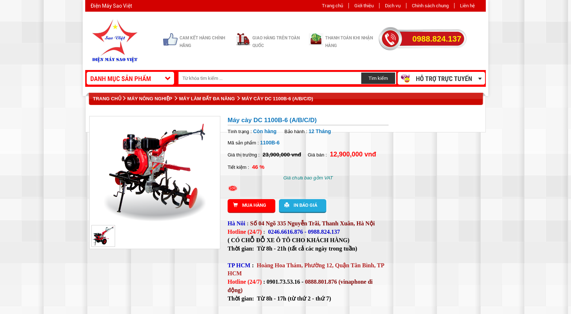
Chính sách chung (430, 5)
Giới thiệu (364, 5)
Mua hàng (249, 205)
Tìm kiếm (378, 78)
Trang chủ (332, 5)
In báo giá (300, 205)
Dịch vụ (393, 5)
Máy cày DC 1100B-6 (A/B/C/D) (277, 98)
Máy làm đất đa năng (207, 98)
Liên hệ (467, 5)
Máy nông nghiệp (149, 98)
